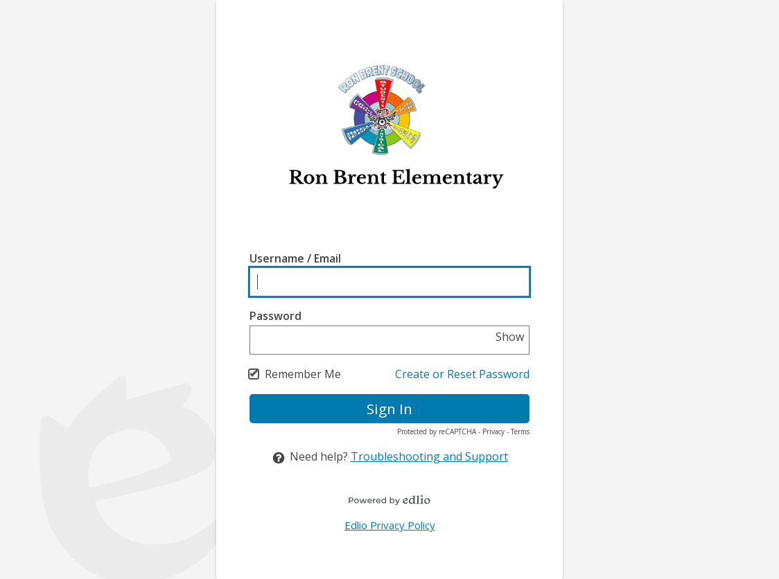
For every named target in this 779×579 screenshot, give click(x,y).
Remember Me (303, 374)
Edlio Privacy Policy (389, 525)
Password (275, 315)
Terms (520, 431)
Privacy (493, 431)
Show (510, 336)
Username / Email (295, 258)
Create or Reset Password (462, 374)
